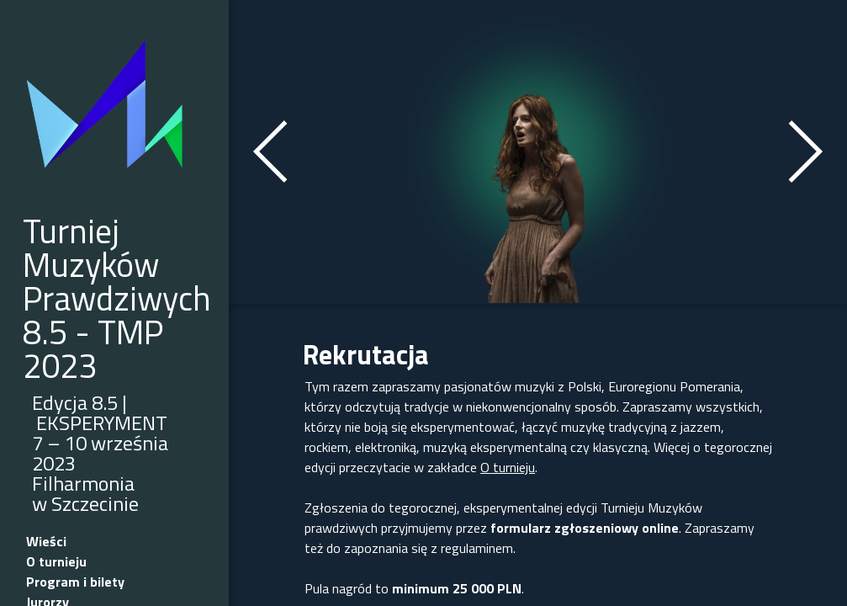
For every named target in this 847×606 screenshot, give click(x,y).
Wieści (46, 541)
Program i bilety (75, 581)
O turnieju (56, 561)
